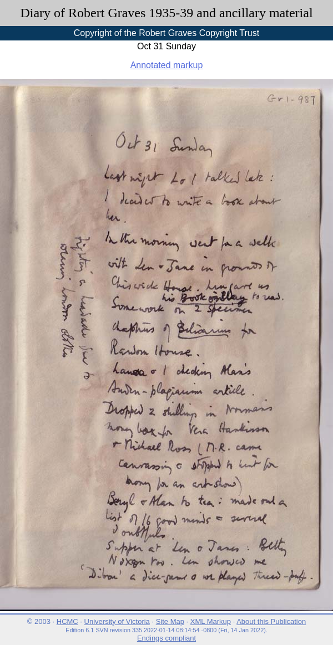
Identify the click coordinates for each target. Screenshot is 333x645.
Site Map (170, 621)
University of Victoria (117, 621)
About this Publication (271, 621)
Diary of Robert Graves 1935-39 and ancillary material (166, 13)
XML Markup (210, 621)
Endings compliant (166, 638)
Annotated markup (166, 65)
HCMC (67, 621)
